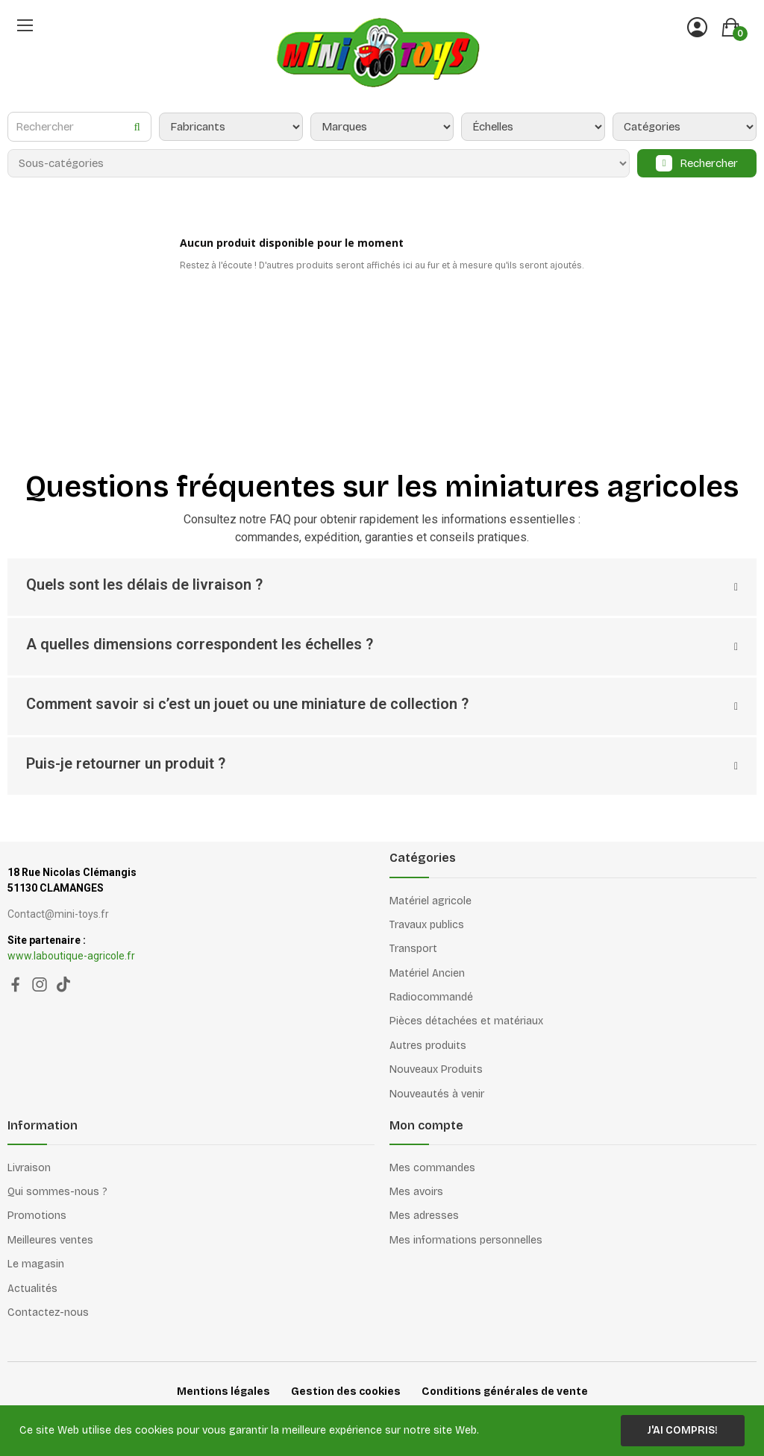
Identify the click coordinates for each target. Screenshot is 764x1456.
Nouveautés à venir (436, 1094)
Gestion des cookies (346, 1391)
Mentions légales (223, 1391)
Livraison (29, 1168)
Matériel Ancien (427, 973)
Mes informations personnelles (465, 1240)
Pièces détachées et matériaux (466, 1021)
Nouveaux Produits (436, 1069)
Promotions (36, 1215)
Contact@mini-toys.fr (58, 914)
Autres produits (427, 1045)
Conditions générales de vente (505, 1391)
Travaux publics (426, 924)
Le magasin (35, 1264)
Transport (413, 948)
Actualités (32, 1288)
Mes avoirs (416, 1191)
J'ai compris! (683, 1430)
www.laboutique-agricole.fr (71, 956)
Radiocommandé (431, 997)
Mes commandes (432, 1168)
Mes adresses (424, 1215)
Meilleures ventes (50, 1240)
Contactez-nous (48, 1312)
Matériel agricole (430, 901)
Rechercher (709, 163)
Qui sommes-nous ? (57, 1191)
